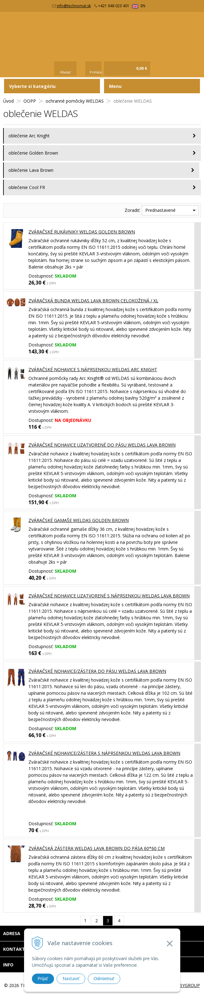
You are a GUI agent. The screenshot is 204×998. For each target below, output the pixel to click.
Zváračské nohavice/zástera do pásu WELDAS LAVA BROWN (97, 671)
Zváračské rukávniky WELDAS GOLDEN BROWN (81, 232)
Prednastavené (160, 210)
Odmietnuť (104, 978)
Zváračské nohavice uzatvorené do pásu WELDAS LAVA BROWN (102, 445)
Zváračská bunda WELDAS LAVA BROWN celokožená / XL (93, 301)
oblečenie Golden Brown (33, 153)
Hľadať (65, 72)
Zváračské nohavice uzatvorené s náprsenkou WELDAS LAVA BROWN (109, 596)
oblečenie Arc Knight (29, 136)
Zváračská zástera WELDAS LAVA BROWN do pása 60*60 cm (96, 848)
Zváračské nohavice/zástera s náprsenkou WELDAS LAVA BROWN (104, 753)
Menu (115, 86)
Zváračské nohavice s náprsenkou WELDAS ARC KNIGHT (92, 369)
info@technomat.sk (74, 5)
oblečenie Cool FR (26, 187)
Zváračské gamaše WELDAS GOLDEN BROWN (78, 520)
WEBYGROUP (186, 985)
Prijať (43, 978)
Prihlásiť (96, 72)
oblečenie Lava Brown (30, 170)
